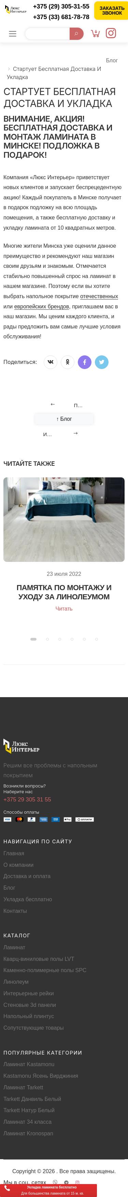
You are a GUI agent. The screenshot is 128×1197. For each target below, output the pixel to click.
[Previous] (64, 404)
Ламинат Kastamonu (28, 1064)
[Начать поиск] (76, 34)
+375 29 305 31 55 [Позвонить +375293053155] (27, 799)
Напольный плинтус (28, 1016)
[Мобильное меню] (12, 33)
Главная (13, 853)
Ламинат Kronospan (28, 1133)
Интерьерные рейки (28, 993)
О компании (18, 865)
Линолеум (16, 982)
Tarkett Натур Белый (29, 1110)
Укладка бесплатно (27, 899)
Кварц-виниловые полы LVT (38, 959)
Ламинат (14, 947)
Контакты (15, 911)
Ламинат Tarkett (23, 1087)
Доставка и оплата (27, 876)
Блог (112, 60)
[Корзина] (95, 34)
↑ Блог (64, 419)
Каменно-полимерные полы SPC (44, 970)
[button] (33, 639)
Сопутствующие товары (33, 1028)
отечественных (99, 296)
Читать (63, 609)
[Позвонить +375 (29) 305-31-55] (57, 6)
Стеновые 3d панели (29, 1005)
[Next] (64, 434)
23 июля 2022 (64, 574)
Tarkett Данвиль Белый (32, 1099)
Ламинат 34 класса (27, 1122)
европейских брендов (41, 306)
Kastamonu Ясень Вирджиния (40, 1076)
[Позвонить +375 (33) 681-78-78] (57, 17)
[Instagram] (111, 34)
